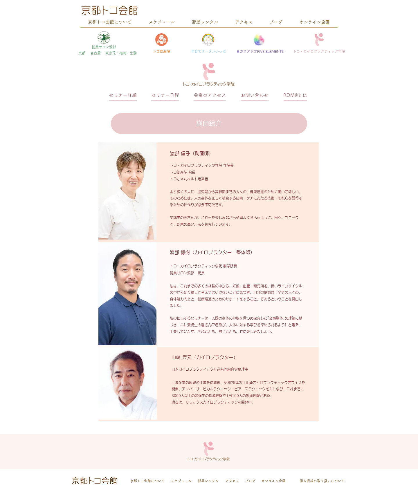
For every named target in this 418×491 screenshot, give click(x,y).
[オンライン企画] (273, 481)
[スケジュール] (181, 481)
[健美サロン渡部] (104, 47)
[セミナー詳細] (123, 95)
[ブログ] (250, 481)
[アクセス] (232, 481)
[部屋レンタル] (208, 481)
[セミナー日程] (165, 95)
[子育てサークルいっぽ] (208, 51)
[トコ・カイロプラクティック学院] (319, 51)
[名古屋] (95, 53)
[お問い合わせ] (255, 95)
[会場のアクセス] (210, 95)
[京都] (81, 53)
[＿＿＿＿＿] (295, 98)
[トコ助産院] (161, 51)
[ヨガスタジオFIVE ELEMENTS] (259, 51)
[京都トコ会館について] (147, 481)
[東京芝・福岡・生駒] (121, 53)
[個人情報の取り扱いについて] (322, 481)
